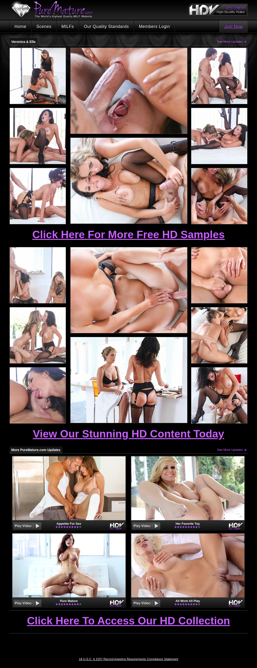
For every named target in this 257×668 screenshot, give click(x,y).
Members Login (154, 26)
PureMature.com (54, 9)
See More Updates (230, 41)
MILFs (67, 26)
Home (20, 26)
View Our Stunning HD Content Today (128, 433)
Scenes (43, 26)
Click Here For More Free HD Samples (128, 234)
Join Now (233, 26)
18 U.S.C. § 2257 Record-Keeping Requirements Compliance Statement (128, 659)
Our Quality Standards (106, 26)
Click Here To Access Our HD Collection (128, 621)
